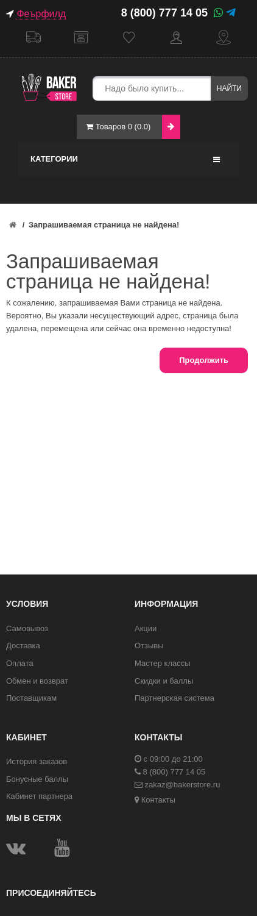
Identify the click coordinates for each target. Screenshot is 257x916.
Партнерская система (174, 698)
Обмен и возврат (37, 680)
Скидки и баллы (164, 680)
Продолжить (203, 360)
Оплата (19, 663)
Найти (229, 88)
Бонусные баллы (37, 779)
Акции (146, 628)
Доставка (33, 37)
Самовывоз (81, 37)
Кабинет (176, 37)
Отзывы (149, 645)
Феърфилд (41, 14)
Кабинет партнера (39, 796)
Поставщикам (31, 698)
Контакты (223, 37)
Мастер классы (163, 663)
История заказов (36, 761)
